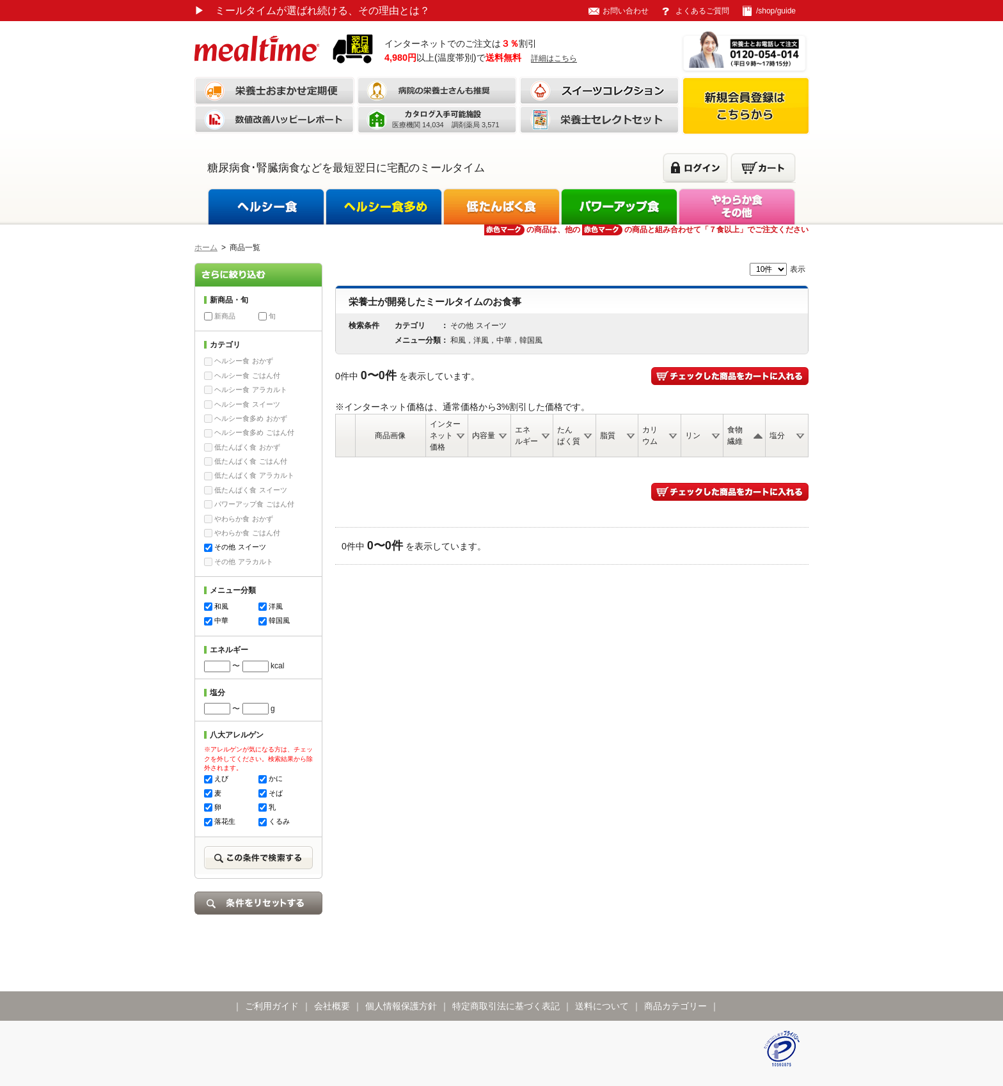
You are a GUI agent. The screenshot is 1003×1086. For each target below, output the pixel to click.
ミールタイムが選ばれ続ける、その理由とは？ (312, 10)
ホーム (205, 247)
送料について (602, 1006)
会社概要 (332, 1006)
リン (692, 435)
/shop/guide (776, 10)
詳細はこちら (554, 58)
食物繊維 (735, 435)
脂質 (607, 435)
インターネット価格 (445, 436)
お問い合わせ (626, 10)
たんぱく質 (568, 435)
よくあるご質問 (702, 10)
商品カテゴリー (675, 1006)
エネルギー (526, 435)
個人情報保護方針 (401, 1006)
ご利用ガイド (272, 1006)
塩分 (777, 435)
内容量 (483, 435)
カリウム (650, 435)
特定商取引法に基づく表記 (506, 1006)
